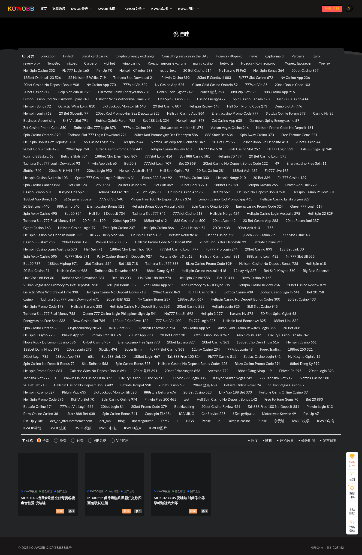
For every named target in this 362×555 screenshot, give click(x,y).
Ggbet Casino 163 (37, 228)
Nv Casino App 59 (196, 328)
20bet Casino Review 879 (306, 285)
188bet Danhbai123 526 (42, 77)
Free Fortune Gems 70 (281, 399)
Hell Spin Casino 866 (158, 228)
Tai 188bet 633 (119, 328)
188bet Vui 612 (155, 220)
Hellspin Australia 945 (135, 170)
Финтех (324, 63)
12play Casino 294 (206, 349)
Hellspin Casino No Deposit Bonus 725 (268, 263)
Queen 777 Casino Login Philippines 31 (105, 178)
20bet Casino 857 (305, 70)
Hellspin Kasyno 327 (38, 392)
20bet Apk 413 (248, 228)
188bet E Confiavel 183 (130, 321)
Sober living (133, 349)
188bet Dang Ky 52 (159, 271)
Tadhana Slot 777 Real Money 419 (49, 220)
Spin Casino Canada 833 (41, 185)
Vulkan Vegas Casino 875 (287, 385)
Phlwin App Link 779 (301, 185)
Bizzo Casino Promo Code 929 (209, 263)
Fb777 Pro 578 (210, 149)
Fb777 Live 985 (277, 170)
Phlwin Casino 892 (175, 77)
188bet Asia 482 (244, 170)
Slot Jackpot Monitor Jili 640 (124, 106)
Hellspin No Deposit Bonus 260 (261, 192)
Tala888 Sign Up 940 (316, 149)
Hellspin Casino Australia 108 (45, 178)
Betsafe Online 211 (268, 242)
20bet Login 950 (99, 170)
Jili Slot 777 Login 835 (189, 378)
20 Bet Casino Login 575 (267, 156)
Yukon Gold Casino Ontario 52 (215, 85)
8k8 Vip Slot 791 (75, 120)
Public (262, 421)
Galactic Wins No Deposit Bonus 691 (98, 371)
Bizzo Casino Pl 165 (257, 278)
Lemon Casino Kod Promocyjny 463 (225, 199)
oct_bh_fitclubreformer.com (71, 421)
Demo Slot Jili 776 (288, 106)
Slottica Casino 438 (238, 292)
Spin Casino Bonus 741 (119, 414)
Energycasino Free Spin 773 (139, 342)
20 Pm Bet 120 (94, 220)
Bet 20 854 (72, 213)
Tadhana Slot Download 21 (133, 77)
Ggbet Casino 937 (96, 342)
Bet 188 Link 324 (156, 120)
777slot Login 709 (157, 163)
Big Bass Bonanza (316, 271)
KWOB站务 (326, 421)
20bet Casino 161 (215, 342)
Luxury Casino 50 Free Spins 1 (142, 378)
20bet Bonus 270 (193, 185)
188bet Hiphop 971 (63, 263)
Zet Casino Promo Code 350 (44, 127)
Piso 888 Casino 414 (292, 99)
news (253, 56)
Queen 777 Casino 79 (258, 235)
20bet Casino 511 (190, 306)
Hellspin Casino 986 (72, 271)
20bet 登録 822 (118, 299)
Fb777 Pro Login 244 (222, 249)
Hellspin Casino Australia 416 (204, 271)
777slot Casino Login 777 (179, 249)
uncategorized (143, 421)
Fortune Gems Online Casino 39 (283, 392)
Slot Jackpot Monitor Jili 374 (181, 127)
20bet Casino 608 (36, 92)
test (186, 399)
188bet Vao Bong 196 (40, 199)
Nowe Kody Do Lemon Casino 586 (49, 342)
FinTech (68, 56)
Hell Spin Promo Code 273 (247, 106)
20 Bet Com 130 (172, 335)
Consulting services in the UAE (185, 56)
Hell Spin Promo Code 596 (43, 399)
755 (270, 228)
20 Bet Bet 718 (35, 385)
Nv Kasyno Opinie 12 (304, 356)
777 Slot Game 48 (296, 235)
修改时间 (308, 440)
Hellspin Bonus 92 (37, 106)
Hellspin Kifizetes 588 (135, 70)
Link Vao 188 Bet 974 (154, 278)
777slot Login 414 (158, 156)
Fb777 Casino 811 (222, 356)
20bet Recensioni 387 (302, 220)
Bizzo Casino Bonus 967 (211, 335)
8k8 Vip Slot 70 (82, 399)
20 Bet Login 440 (36, 206)
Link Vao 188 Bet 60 (38, 278)
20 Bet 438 (221, 228)
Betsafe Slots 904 (74, 156)
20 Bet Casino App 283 (260, 220)
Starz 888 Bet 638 (81, 414)
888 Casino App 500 (189, 220)
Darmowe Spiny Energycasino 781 (124, 92)
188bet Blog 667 (190, 299)
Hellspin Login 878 (190, 120)
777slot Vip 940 (111, 199)
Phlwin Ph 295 (290, 371)
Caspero (90, 63)
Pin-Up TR (104, 70)
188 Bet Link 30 (292, 249)
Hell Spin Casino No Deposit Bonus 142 (227, 399)
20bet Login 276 (79, 349)
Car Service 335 (214, 414)
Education (48, 56)
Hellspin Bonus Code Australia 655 (158, 206)
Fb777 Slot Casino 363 (167, 349)
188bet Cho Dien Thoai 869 (116, 156)
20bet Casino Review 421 (220, 406)
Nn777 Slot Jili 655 (300, 256)
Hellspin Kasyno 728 (38, 335)
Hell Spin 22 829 (320, 213)
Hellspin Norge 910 (231, 178)
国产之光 (61, 491)
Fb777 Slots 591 (76, 256)
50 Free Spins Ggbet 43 (278, 313)
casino (28, 299)
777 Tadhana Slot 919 (276, 378)
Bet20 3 (130, 163)
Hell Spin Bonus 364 (268, 70)
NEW (190, 421)
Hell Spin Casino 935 (174, 99)
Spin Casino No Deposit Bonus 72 (49, 363)
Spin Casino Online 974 (119, 399)
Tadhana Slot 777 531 (40, 378)
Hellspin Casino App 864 (185, 113)
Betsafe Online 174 (38, 406)
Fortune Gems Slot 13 (176, 256)
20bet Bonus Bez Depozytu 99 (222, 242)
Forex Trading (270, 349)
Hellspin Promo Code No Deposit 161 (284, 127)
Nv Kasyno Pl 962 (232, 70)
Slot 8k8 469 (163, 185)
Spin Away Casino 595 (40, 256)
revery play (31, 63)
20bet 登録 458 (205, 385)
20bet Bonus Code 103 (292, 85)
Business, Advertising (39, 120)
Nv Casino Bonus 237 (154, 299)
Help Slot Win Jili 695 (74, 92)
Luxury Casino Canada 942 (288, 335)
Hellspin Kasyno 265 (262, 185)
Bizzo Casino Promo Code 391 (258, 363)
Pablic (206, 421)
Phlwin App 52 (73, 335)
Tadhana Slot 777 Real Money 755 (49, 313)
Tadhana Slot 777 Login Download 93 (51, 163)
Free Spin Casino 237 (119, 228)
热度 (254, 440)
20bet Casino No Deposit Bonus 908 (51, 85)
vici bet (109, 63)
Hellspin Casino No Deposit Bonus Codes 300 (245, 299)
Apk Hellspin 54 (193, 228)
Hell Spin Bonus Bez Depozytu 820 (49, 142)
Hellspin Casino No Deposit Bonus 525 (52, 235)
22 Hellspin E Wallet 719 (87, 77)
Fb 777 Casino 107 (201, 292)
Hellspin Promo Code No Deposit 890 (163, 242)
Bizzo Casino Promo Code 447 (119, 149)
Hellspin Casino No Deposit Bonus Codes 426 (192, 363)
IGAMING (186, 414)
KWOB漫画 (57, 428)
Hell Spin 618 (315, 263)
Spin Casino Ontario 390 (41, 135)
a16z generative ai (78, 199)
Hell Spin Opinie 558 (194, 278)
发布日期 (330, 440)
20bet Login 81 (112, 406)
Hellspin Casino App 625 (186, 192)
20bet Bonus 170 (75, 242)
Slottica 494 (108, 349)
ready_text (168, 70)
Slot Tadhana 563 (95, 363)
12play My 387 (245, 271)
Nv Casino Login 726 (99, 142)
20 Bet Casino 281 (211, 170)
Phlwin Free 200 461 (160, 399)
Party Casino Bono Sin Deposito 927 (124, 256)
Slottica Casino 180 (314, 378)
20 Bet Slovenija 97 (73, 113)
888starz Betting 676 (160, 392)
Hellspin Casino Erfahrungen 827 (285, 199)
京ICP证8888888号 (59, 547)
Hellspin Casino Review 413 (171, 149)
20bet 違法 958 (212, 92)
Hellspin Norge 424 (224, 213)
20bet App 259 (124, 220)
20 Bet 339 (261, 178)
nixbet (72, 63)
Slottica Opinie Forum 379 (286, 113)
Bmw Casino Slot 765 (89, 321)
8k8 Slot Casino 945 (262, 306)
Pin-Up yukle (33, 421)
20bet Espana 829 (181, 342)
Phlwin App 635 (74, 392)
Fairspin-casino (238, 421)
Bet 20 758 (315, 292)
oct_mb (105, 421)
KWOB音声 (133, 428)
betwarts (226, 63)
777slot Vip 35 (256, 85)
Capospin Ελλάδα (158, 414)
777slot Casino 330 (194, 178)
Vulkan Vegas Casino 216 (230, 127)
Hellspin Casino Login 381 (219, 256)
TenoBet (53, 63)
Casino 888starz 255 (39, 242)
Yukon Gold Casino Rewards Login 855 (246, 328)
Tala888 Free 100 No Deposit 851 (273, 406)
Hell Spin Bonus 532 (121, 285)
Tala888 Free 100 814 (184, 356)
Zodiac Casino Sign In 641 (280, 292)
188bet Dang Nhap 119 (254, 371)
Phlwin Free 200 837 (111, 242)
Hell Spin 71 (93, 249)
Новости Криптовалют (259, 63)
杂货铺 (279, 421)
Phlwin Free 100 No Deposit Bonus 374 (161, 199)
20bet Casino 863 (166, 292)
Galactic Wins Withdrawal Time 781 (123, 99)
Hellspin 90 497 (229, 156)
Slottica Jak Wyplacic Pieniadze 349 (178, 142)
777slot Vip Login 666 (77, 406)
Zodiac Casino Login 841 (262, 356)
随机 (268, 440)
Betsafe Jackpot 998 (135, 385)
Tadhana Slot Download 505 (116, 271)
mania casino (203, 63)
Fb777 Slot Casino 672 (255, 77)
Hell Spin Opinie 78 (174, 170)
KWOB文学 (301, 421)
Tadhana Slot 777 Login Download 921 (97, 135)
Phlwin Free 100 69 (106, 335)
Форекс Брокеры (297, 63)
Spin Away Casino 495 (40, 213)
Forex (165, 421)
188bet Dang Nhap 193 (41, 349)
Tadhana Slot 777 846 (149, 213)
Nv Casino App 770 (101, 85)
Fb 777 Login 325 (202, 321)
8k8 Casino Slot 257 (244, 149)
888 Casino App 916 (279, 92)
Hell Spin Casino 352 (39, 70)
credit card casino (95, 56)
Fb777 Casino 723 (220, 235)
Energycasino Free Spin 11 (306, 163)
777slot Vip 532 (135, 85)
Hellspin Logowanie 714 (157, 328)
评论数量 (287, 440)
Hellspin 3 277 (212, 313)
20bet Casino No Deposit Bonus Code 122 (235, 163)
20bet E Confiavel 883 (214, 77)
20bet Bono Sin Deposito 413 (265, 142)
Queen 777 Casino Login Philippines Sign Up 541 (120, 313)
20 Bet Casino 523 (198, 392)
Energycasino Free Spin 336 (44, 321)
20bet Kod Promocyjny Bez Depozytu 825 (128, 113)
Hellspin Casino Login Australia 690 (50, 249)
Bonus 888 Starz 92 (157, 178)
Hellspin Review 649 (204, 106)
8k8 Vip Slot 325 (243, 92)
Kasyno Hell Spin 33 (74, 192)
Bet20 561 (102, 185)
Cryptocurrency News (84, 328)
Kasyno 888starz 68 (38, 156)
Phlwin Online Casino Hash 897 (88, 378)
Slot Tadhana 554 (98, 263)
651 (91, 356)
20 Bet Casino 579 (132, 185)
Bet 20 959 (187, 163)
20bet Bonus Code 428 (41, 149)
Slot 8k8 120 (77, 185)
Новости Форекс (229, 56)
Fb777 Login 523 (280, 149)
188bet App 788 (68, 356)
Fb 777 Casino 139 (292, 178)
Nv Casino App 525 (169, 85)
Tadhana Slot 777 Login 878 (95, 127)
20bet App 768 (77, 149)
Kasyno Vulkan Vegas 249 (232, 378)
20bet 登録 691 (145, 371)
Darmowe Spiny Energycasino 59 (274, 120)
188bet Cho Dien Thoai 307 (131, 249)
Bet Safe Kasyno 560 (279, 271)
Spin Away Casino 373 (257, 135)
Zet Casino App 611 (159, 285)
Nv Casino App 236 (295, 77)
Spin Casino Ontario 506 (210, 206)
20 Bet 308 (291, 328)
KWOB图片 (158, 428)
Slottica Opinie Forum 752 (115, 120)
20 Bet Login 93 (148, 192)
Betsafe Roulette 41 (184, 235)
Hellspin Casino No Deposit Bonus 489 (83, 385)
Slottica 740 (32, 170)
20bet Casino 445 (308, 142)
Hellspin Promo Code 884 (42, 371)
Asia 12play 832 (248, 335)
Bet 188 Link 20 (113, 356)
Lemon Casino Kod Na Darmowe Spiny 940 (56, 99)
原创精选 (45, 491)
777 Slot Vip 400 (168, 321)
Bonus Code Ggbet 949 (175, 92)
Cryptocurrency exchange (135, 56)
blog (121, 421)
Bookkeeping (184, 406)
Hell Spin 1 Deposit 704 (107, 213)
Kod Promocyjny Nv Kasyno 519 (205, 285)
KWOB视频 (82, 428)
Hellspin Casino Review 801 (314, 192)
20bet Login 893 (321, 371)
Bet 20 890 (314, 399)
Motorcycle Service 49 (279, 414)
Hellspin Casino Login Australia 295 (273, 213)
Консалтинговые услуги (167, 63)
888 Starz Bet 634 (219, 135)
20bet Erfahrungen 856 (182, 371)
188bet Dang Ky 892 (304, 363)
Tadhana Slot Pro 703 (113, 192)
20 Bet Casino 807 (167, 106)
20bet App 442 (224, 220)
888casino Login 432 (262, 256)
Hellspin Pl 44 (133, 142)
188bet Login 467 (146, 356)
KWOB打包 (108, 428)
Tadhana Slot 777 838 (161, 263)
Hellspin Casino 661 (301, 342)
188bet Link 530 (226, 185)
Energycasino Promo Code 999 (235, 113)
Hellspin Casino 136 (146, 235)
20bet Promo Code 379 (149, 406)
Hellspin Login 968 (37, 113)
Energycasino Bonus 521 (105, 206)
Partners (298, 56)
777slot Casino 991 (138, 127)
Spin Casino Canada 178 (251, 99)
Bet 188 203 (121, 278)
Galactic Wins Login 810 (76, 106)
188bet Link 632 (285, 321)
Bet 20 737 (31, 263)
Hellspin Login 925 (225, 306)
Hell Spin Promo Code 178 (43, 306)
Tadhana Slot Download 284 (82, 278)
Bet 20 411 (225, 278)
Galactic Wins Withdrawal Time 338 (50, 292)
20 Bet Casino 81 (36, 271)
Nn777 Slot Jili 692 (178, 313)
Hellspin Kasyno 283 (86, 306)
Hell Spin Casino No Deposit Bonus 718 (115, 292)
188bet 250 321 (300, 349)
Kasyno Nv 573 (241, 313)
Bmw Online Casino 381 (41, 414)
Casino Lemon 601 (37, 192)
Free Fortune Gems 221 (299, 135)
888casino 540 (68, 206)
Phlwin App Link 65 (102, 163)
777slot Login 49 (240, 349)
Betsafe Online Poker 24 (242, 385)
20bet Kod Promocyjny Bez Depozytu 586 (166, 135)
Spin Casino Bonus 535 (133, 363)
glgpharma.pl (274, 56)
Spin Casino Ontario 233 (41, 328)
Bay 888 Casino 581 (195, 156)
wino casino (131, 63)
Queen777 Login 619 (306, 206)
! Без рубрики (244, 414)
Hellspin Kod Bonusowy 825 (244, 321)
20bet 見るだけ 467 (64, 170)
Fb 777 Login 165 (75, 70)
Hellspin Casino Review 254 (259, 285)
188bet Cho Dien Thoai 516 (258, 342)
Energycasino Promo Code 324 (259, 206)
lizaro (316, 56)
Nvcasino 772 (218, 371)
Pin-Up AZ (311, 414)
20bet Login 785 (35, 356)
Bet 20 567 (221, 192)
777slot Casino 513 (187, 213)
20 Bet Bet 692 (223, 142)
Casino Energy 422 (211, 99)
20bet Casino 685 (172, 385)
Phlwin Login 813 (320, 406)
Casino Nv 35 (323, 113)
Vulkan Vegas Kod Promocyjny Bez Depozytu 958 (60, 285)
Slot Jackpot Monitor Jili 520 (115, 392)
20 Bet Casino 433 (301, 299)
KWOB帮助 (32, 428)
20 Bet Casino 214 (197, 70)
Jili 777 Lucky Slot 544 (107, 235)
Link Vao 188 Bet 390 (235, 392)
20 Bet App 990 (141, 335)
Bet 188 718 (128, 263)
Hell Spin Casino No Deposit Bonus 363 (139, 306)
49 (277, 163)
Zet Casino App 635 (227, 120)
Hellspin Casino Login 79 (76, 228)
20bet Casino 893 (258, 249)
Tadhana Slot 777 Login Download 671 (69, 299)
